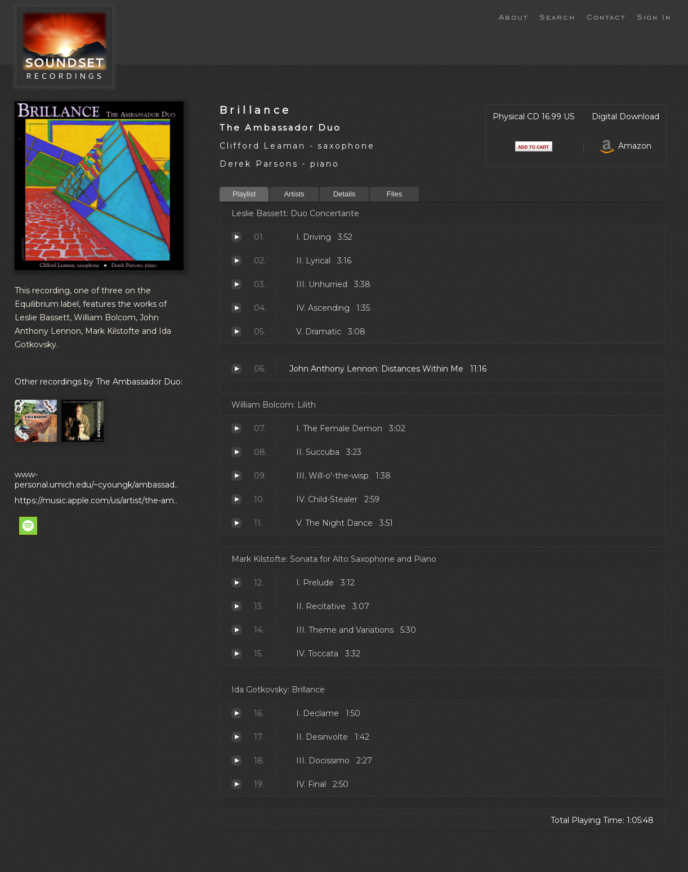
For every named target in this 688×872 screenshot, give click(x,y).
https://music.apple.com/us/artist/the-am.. (96, 500)
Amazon (625, 146)
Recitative (236, 606)
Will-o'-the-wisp (236, 476)
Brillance (255, 110)
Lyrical (236, 261)
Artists (294, 194)
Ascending (236, 308)
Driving (236, 237)
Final (236, 784)
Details (344, 194)
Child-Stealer (236, 499)
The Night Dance (236, 523)
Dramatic (236, 332)
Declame (236, 713)
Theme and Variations (236, 630)
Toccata (236, 654)
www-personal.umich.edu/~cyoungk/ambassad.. (96, 479)
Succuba (236, 452)
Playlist (244, 194)
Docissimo (236, 760)
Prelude (236, 583)
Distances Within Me (236, 369)
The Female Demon (236, 428)
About (513, 16)
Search (557, 16)
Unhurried (236, 284)
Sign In (654, 16)
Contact (606, 16)
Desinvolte (236, 737)
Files (394, 194)
